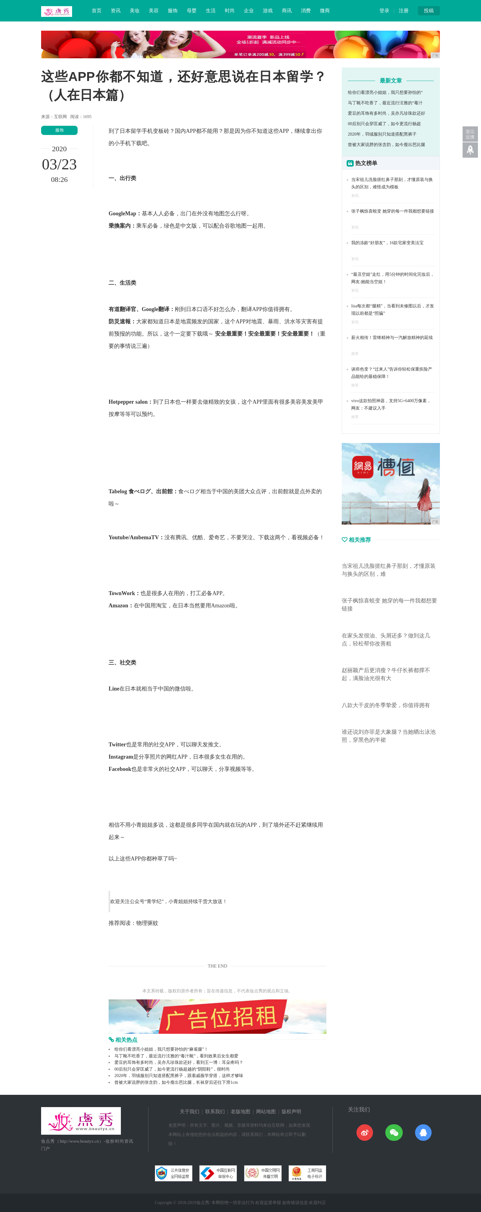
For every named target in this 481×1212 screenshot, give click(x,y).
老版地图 (240, 1111)
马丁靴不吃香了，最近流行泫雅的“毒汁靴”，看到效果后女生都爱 (176, 1056)
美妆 (135, 10)
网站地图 (266, 1111)
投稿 (429, 10)
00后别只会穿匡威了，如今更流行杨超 (384, 123)
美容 (154, 10)
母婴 (192, 10)
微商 (325, 10)
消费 (306, 10)
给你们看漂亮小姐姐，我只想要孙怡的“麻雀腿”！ (161, 1049)
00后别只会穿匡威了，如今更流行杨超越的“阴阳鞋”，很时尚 (172, 1069)
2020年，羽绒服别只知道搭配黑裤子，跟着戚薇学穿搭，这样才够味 (178, 1075)
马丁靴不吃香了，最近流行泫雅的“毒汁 (385, 103)
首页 (97, 10)
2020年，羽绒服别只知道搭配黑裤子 (382, 134)
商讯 (287, 10)
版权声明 (291, 1111)
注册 (404, 10)
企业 (249, 10)
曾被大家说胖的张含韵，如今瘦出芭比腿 (386, 144)
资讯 (116, 10)
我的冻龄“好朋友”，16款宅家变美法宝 (387, 242)
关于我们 (189, 1111)
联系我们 (215, 1111)
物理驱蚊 (147, 923)
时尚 (230, 10)
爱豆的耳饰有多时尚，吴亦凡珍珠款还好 (386, 113)
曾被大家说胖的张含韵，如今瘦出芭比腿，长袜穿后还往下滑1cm (176, 1082)
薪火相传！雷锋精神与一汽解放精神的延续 (392, 337)
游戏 (268, 10)
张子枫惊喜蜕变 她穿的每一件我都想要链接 (392, 211)
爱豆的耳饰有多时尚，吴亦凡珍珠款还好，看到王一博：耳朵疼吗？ (178, 1062)
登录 (384, 10)
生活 (211, 10)
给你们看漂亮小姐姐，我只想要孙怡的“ (385, 92)
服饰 (173, 10)
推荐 (355, 354)
